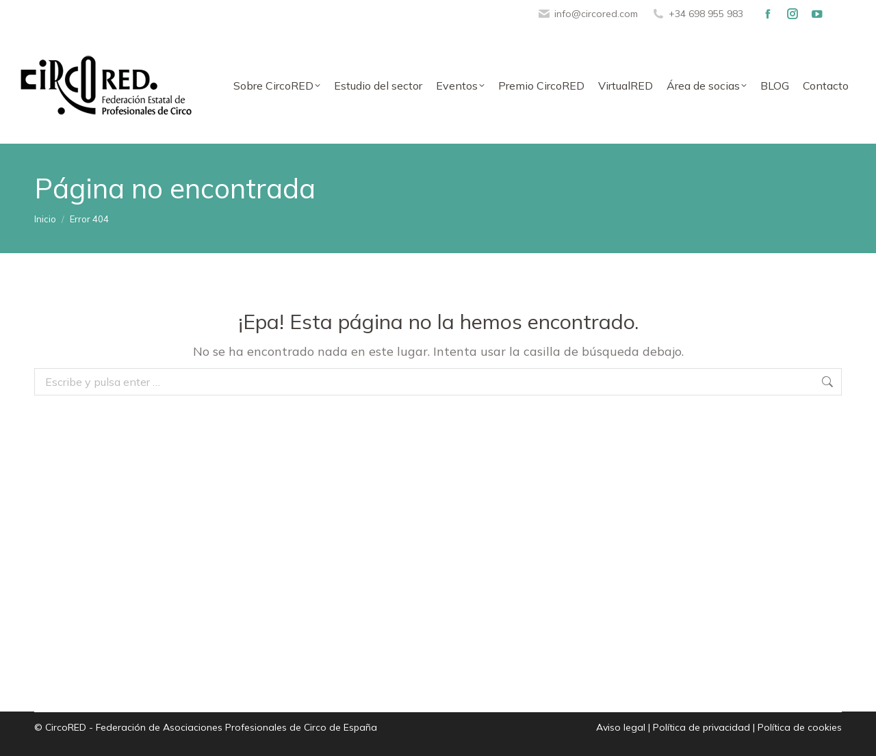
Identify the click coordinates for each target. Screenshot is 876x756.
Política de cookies (800, 727)
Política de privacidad (701, 727)
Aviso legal (620, 727)
